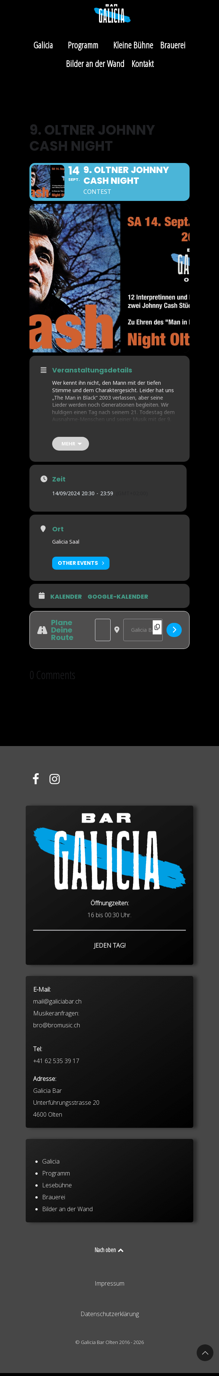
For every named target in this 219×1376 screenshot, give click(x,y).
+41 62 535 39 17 (56, 1106)
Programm (56, 1200)
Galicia (51, 1188)
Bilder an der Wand (67, 1235)
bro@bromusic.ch (56, 1070)
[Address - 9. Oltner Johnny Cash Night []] (103, 632)
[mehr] (70, 447)
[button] (205, 1352)
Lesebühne (57, 1211)
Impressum (109, 1286)
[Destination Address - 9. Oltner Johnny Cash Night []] (143, 632)
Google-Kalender (118, 599)
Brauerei (53, 1223)
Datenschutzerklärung (109, 1317)
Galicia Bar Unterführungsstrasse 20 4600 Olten (66, 1148)
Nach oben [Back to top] (110, 1253)
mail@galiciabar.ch (57, 1047)
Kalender (66, 599)
